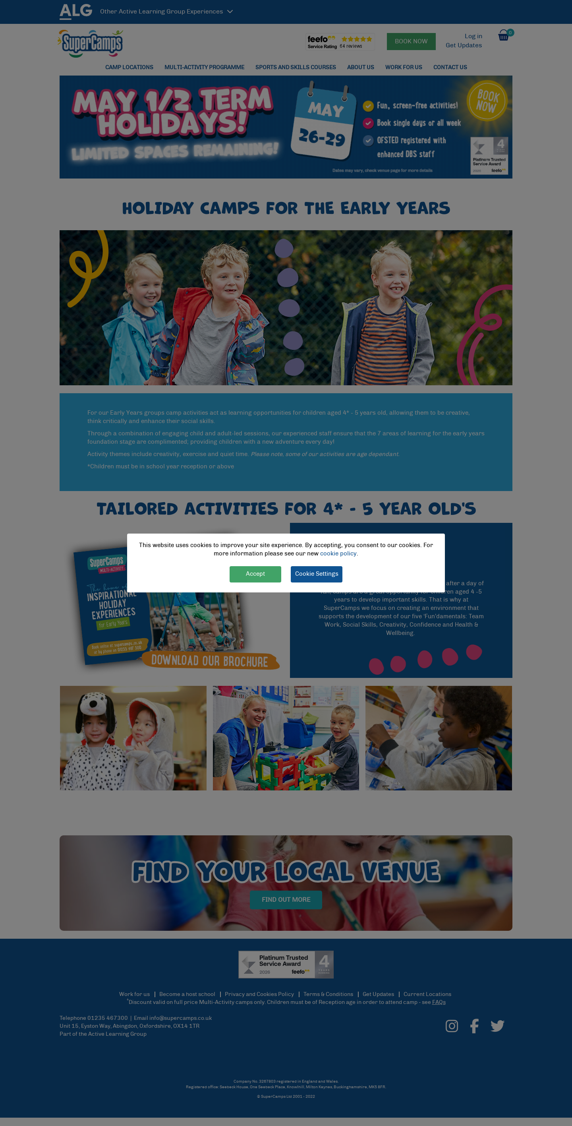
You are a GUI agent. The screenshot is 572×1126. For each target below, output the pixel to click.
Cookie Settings (316, 574)
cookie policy (338, 554)
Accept (255, 574)
